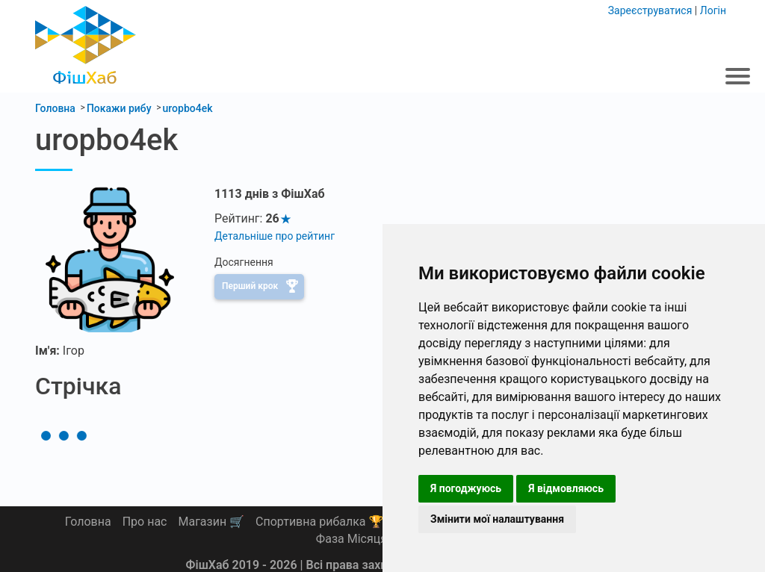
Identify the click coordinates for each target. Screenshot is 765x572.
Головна (88, 522)
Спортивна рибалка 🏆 (319, 522)
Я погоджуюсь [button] (465, 488)
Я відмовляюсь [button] (566, 488)
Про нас (145, 522)
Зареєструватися (650, 10)
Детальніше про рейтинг (274, 236)
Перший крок (250, 286)
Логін (713, 10)
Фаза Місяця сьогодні (377, 539)
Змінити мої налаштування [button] (497, 519)
